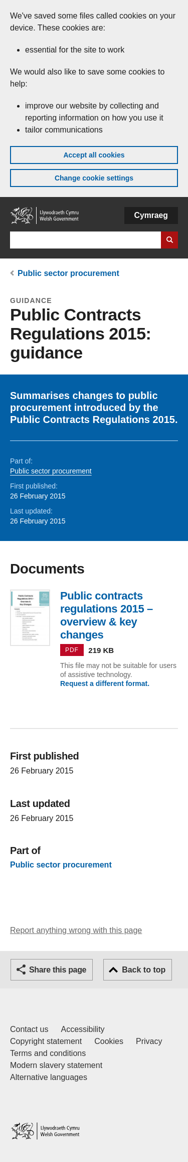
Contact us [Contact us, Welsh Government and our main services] (29, 1029)
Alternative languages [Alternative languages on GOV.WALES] (48, 1077)
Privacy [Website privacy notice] (149, 1041)
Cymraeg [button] (151, 215)
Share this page (57, 970)
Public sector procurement (68, 273)
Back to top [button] (143, 970)
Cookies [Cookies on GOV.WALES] (108, 1041)
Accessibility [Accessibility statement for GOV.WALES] (82, 1029)
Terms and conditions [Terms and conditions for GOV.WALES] (48, 1053)
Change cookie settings (94, 178)
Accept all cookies (93, 155)
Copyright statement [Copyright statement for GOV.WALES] (46, 1041)
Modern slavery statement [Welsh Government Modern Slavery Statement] (56, 1065)
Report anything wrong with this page (76, 930)
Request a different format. (104, 684)
